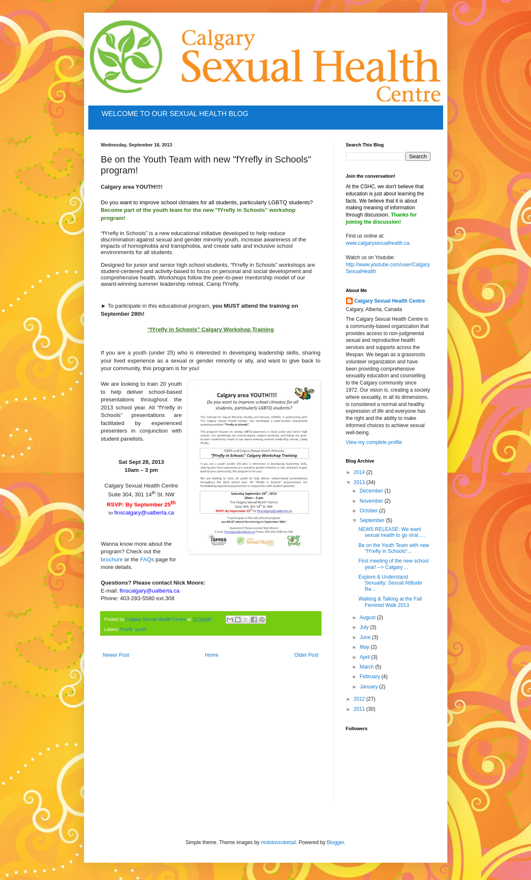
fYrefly (126, 629)
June (365, 637)
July (364, 627)
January (369, 687)
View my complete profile (374, 442)
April (365, 657)
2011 (360, 709)
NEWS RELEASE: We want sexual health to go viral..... (391, 532)
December (371, 491)
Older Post (306, 655)
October (369, 511)
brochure (112, 559)
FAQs (147, 559)
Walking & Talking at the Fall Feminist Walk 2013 (390, 602)
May (364, 647)
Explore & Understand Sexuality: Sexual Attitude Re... (390, 583)
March (367, 667)
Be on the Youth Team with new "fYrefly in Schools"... (393, 548)
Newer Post (116, 655)
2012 (360, 699)
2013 (360, 482)
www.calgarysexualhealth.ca (378, 243)
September (372, 520)
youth (140, 629)
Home (211, 655)
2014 (360, 472)
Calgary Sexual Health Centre (389, 301)
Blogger (335, 842)
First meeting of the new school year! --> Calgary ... (393, 564)
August (368, 617)
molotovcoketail (278, 842)
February (370, 677)
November (371, 501)
